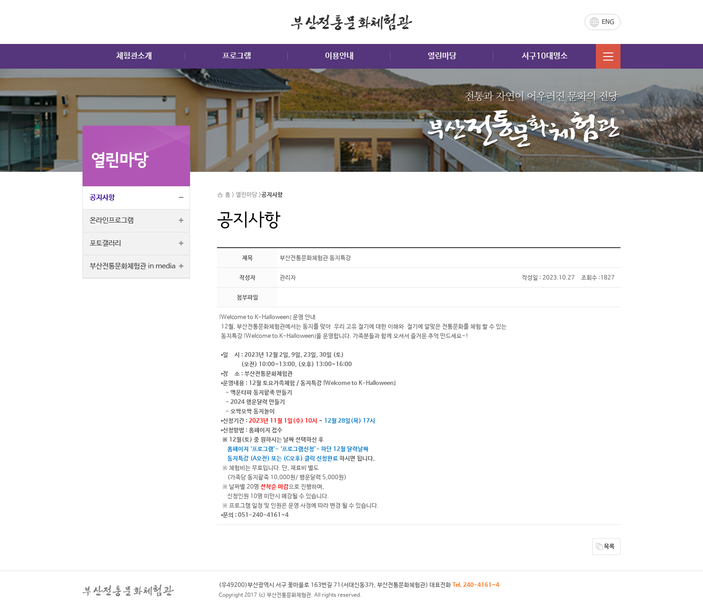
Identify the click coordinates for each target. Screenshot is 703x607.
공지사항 (102, 197)
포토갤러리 (105, 243)
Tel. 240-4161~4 (475, 585)
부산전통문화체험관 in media (133, 266)
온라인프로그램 (112, 220)
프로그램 (236, 56)
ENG (608, 22)
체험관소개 (134, 56)
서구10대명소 (545, 56)
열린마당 (442, 56)
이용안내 (339, 56)
